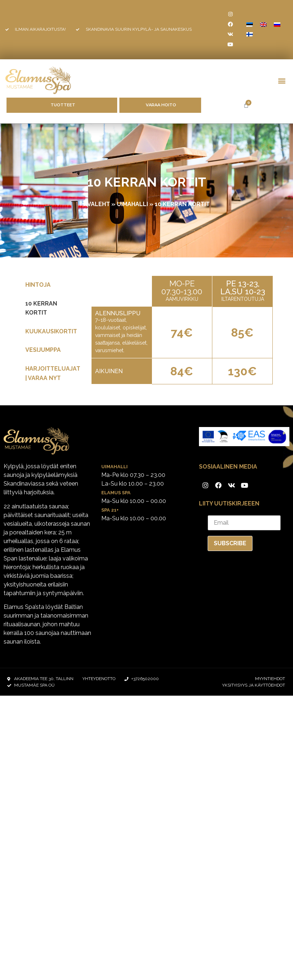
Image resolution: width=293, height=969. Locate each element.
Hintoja (38, 284)
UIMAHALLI (132, 204)
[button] (282, 80)
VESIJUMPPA (43, 349)
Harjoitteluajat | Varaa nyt (52, 373)
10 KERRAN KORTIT (41, 308)
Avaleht (97, 204)
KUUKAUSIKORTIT (51, 331)
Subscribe (230, 543)
